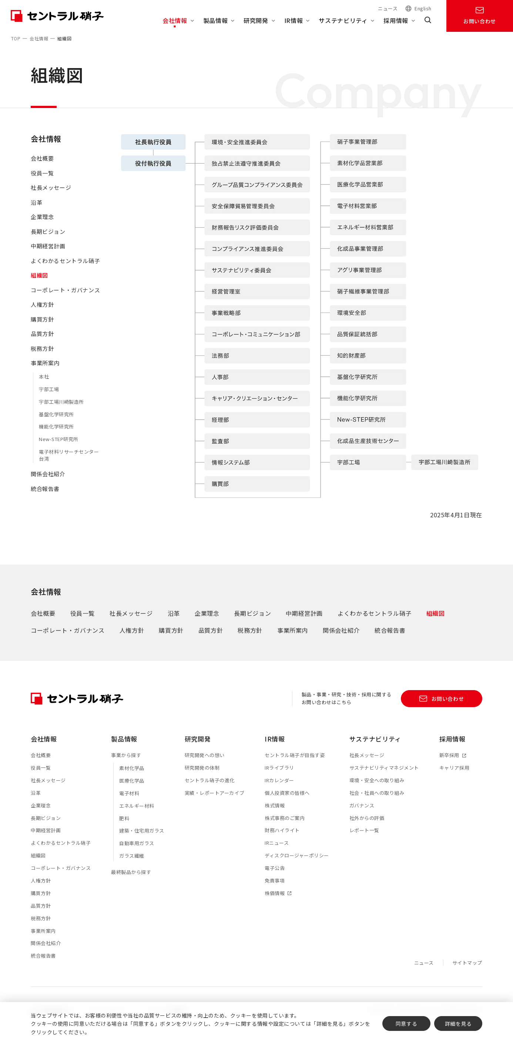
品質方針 (42, 341)
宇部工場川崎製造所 (61, 408)
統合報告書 (45, 496)
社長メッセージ (51, 195)
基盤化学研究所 (56, 421)
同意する (406, 1023)
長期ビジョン (48, 238)
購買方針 (42, 326)
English (423, 9)
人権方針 (42, 312)
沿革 (36, 209)
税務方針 (42, 355)
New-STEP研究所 (58, 446)
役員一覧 (42, 180)
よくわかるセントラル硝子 (65, 268)
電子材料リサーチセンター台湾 (69, 463)
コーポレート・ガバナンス (65, 297)
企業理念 (42, 224)
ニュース (388, 8)
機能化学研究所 (56, 433)
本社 (44, 383)
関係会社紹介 (48, 481)
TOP (15, 38)
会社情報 (39, 38)
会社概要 (42, 165)
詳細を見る (458, 1023)
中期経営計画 (48, 253)
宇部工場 (49, 396)
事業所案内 (45, 370)
